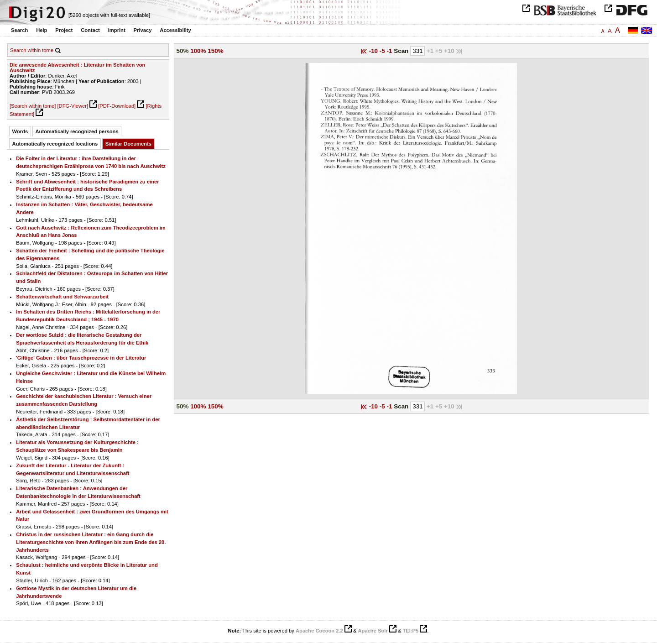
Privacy (143, 30)
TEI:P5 (410, 630)
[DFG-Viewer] (72, 106)
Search (19, 30)
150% (215, 50)
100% (198, 50)
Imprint (116, 30)
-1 (390, 50)
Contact (90, 30)
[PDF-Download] (117, 106)
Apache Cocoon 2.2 (319, 630)
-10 (374, 50)
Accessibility (175, 30)
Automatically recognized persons (77, 131)
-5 (383, 50)
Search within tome (31, 50)
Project (64, 30)
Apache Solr (373, 630)
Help (41, 30)
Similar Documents (128, 143)
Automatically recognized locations (55, 143)
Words (20, 131)
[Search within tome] (33, 106)
